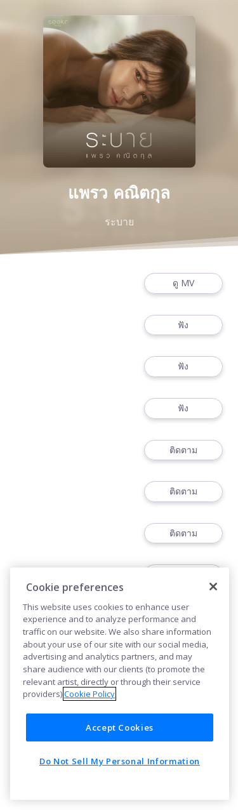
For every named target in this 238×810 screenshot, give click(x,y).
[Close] (213, 587)
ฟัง (183, 325)
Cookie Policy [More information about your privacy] (89, 694)
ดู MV (183, 283)
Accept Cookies (120, 727)
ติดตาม (183, 450)
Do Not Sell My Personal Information (119, 761)
